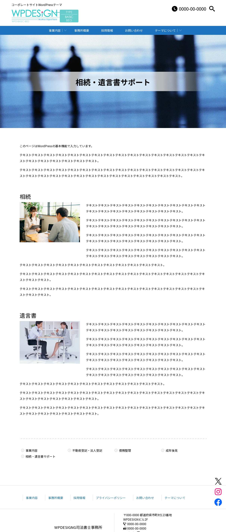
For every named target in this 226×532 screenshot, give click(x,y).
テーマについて (165, 30)
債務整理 (125, 450)
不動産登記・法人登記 (87, 450)
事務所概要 (81, 30)
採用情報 (107, 30)
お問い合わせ (134, 30)
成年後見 (172, 450)
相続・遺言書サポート (40, 456)
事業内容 (55, 30)
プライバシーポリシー (111, 497)
